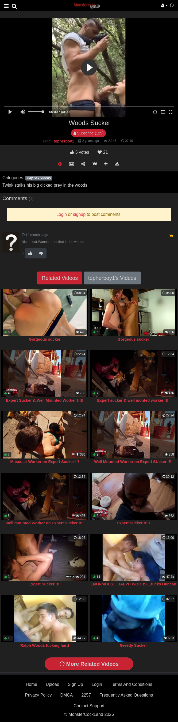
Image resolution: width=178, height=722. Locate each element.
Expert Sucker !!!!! (133, 523)
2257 (86, 695)
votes (79, 152)
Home (31, 684)
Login (97, 684)
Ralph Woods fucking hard (44, 645)
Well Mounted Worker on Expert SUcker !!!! (133, 462)
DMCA (66, 695)
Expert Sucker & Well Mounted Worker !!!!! (44, 400)
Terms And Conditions (131, 684)
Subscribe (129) (88, 133)
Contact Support (89, 706)
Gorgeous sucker (44, 339)
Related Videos (60, 278)
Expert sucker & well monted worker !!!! (133, 400)
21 (103, 152)
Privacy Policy (38, 695)
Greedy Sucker (133, 645)
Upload (52, 684)
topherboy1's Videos (112, 278)
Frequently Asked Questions (126, 695)
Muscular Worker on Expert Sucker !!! (44, 462)
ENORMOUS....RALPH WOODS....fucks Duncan (133, 584)
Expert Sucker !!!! (45, 584)
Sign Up (75, 684)
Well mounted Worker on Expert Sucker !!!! (45, 523)
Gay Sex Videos (39, 178)
